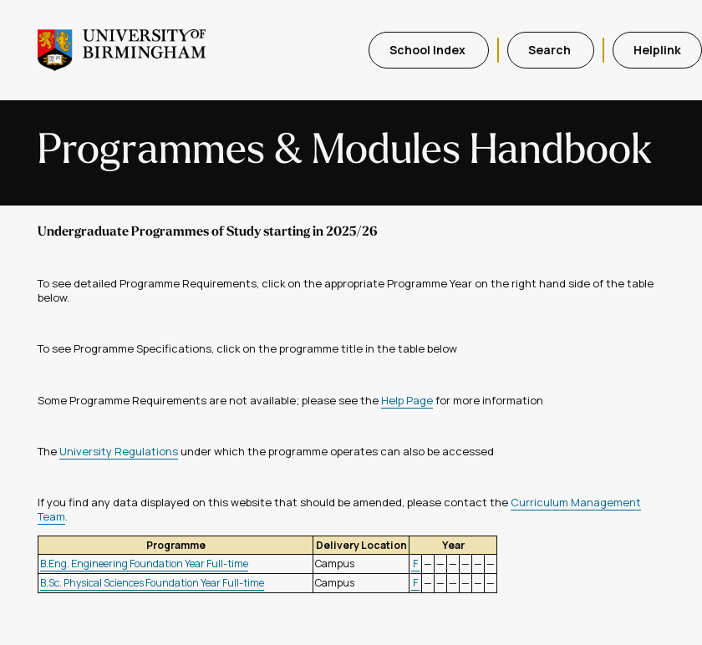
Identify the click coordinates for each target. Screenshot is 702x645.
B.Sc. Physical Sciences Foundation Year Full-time (152, 583)
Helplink (657, 50)
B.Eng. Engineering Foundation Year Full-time (144, 563)
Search (550, 50)
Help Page (407, 400)
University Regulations (118, 451)
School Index (428, 50)
